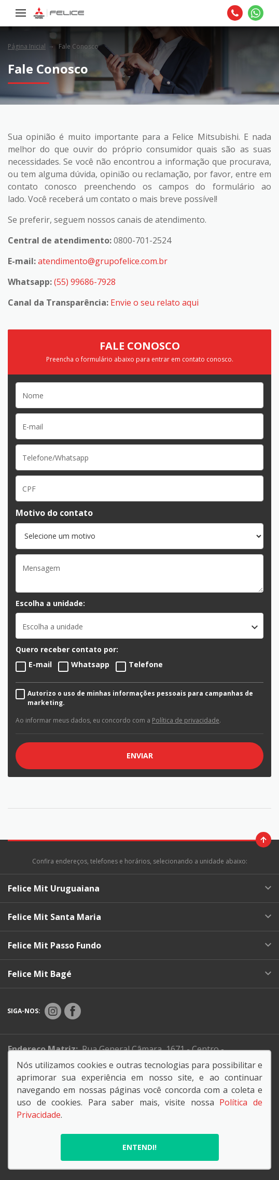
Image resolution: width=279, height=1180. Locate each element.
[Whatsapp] (255, 13)
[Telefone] (235, 13)
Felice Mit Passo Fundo (139, 945)
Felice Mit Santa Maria (139, 917)
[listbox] (139, 626)
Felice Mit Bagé (139, 974)
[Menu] (21, 13)
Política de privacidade (185, 720)
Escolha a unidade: (50, 603)
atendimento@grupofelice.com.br (103, 261)
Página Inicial (27, 46)
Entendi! (139, 1147)
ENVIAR (140, 755)
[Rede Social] (53, 1011)
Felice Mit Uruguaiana (139, 888)
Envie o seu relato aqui (154, 302)
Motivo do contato (54, 513)
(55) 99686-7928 (85, 281)
